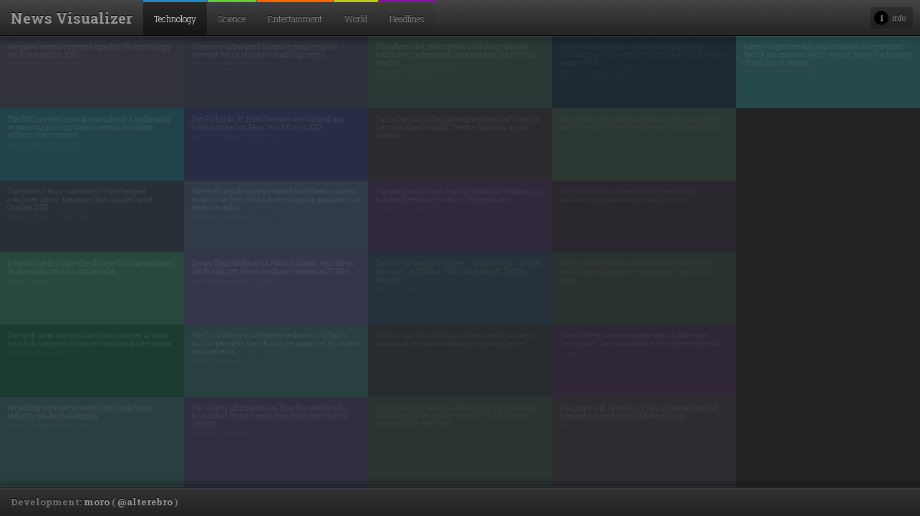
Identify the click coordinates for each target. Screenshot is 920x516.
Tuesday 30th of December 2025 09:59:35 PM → (233, 136)
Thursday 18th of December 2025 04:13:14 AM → (603, 289)
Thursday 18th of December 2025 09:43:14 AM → (603, 72)
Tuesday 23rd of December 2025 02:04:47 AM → (418, 144)
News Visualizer (71, 18)
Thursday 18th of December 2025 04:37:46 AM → (603, 136)
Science (232, 18)
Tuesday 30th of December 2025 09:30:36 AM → (49, 352)
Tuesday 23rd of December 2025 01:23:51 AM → (417, 72)
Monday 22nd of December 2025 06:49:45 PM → (418, 433)
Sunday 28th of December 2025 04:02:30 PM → (232, 360)
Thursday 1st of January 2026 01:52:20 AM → (232, 64)
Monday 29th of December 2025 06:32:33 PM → (233, 216)
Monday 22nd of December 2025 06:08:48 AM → (418, 352)
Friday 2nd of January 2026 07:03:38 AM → (45, 281)
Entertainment (295, 18)
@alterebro (145, 501)
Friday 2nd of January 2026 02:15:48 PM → (45, 64)
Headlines (407, 18)
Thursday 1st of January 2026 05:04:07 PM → (48, 216)
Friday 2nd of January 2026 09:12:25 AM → (45, 144)
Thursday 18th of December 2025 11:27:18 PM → (418, 208)
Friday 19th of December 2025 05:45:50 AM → (416, 289)
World (355, 18)
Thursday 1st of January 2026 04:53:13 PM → (48, 425)
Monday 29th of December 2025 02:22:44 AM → (234, 281)
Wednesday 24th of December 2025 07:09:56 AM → (237, 433)
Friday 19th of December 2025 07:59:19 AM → (599, 208)
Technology (175, 18)
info (899, 17)
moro (97, 501)
